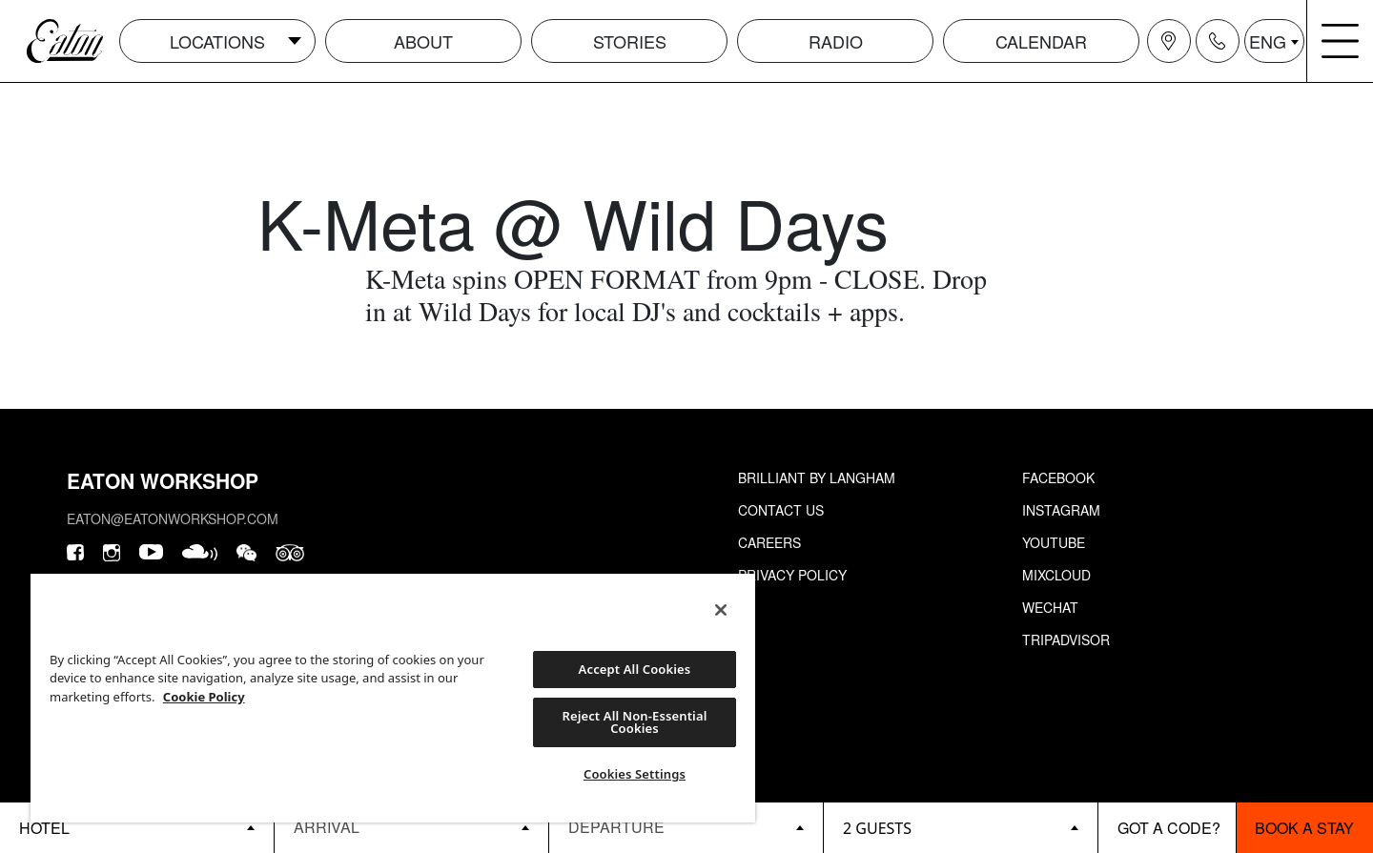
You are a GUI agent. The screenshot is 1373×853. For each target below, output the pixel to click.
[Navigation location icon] (1169, 41)
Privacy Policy (792, 574)
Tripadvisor (1066, 639)
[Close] (721, 610)
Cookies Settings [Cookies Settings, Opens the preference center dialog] (635, 773)
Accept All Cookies (635, 669)
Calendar (1041, 41)
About (423, 41)
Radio (836, 41)
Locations (217, 41)
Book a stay (1304, 828)
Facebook (1058, 477)
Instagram (1061, 509)
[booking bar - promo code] (1167, 827)
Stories (629, 41)
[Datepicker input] (411, 827)
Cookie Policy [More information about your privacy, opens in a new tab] (204, 696)
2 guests (877, 828)
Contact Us (781, 509)
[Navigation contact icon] (1218, 41)
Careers (769, 542)
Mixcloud (1056, 574)
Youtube (1053, 542)
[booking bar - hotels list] (137, 827)
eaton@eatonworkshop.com (172, 518)
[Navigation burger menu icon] (1341, 41)
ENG (1267, 41)
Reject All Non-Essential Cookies (634, 722)
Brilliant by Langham (816, 477)
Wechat (1050, 607)
